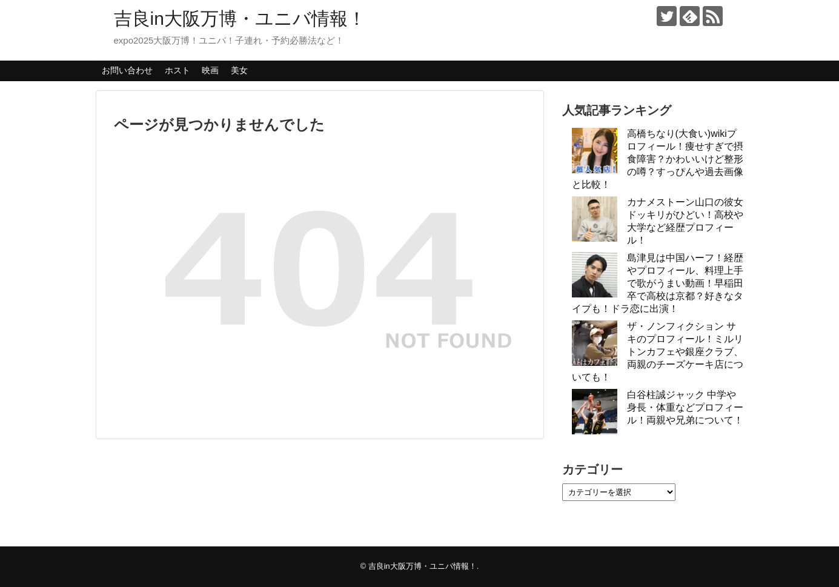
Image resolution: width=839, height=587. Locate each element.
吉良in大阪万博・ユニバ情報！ (240, 18)
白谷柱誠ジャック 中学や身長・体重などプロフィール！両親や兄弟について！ (685, 407)
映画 (210, 70)
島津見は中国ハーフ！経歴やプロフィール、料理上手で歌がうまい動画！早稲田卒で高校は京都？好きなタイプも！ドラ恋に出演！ (657, 283)
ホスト (177, 70)
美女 (239, 70)
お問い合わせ (127, 70)
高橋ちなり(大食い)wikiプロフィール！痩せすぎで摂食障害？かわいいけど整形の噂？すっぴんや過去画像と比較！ (657, 159)
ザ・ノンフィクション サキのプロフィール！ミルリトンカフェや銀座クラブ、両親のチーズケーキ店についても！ (657, 351)
